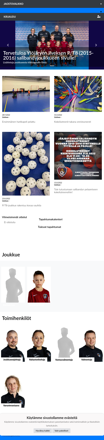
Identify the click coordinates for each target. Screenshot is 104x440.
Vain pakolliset (61, 430)
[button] (8, 45)
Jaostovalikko (54, 4)
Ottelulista (9, 232)
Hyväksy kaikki (43, 430)
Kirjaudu (52, 16)
